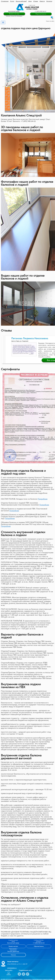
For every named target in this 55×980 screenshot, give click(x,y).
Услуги (12, 1)
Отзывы (35, 1)
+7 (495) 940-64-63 (40, 11)
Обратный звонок (40, 14)
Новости (42, 1)
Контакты (49, 1)
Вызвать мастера (14, 14)
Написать (13, 955)
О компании (4, 1)
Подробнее (42, 499)
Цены (30, 1)
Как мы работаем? (21, 1)
